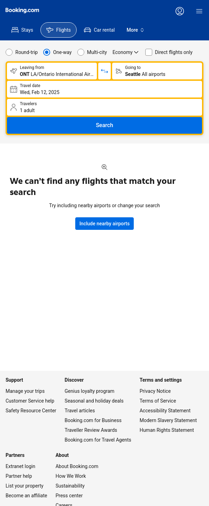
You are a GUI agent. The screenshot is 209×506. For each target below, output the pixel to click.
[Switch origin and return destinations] (104, 71)
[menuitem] (22, 30)
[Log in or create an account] (179, 11)
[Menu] (199, 11)
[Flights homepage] (22, 10)
